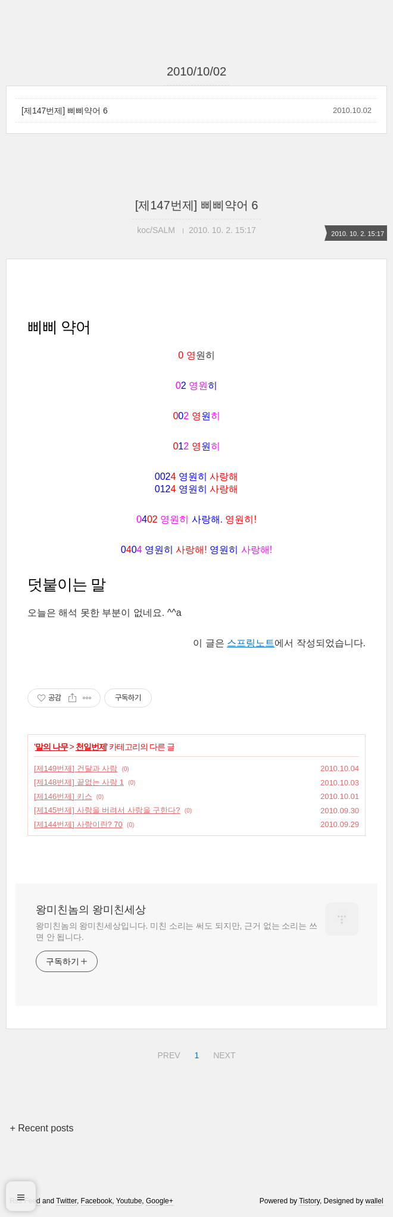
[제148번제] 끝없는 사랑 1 (79, 782)
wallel (374, 1201)
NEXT (222, 1053)
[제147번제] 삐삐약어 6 (64, 110)
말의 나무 (51, 746)
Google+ (159, 1201)
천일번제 (91, 746)
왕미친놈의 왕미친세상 (91, 910)
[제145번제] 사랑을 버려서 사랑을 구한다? (107, 810)
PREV (167, 1053)
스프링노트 (251, 643)
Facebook (97, 1201)
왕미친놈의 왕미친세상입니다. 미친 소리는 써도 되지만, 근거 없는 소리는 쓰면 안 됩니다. (176, 931)
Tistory (309, 1201)
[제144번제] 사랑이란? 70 (78, 824)
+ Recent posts (41, 1128)
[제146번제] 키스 (63, 796)
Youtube (129, 1201)
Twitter (66, 1201)
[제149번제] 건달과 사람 (75, 768)
